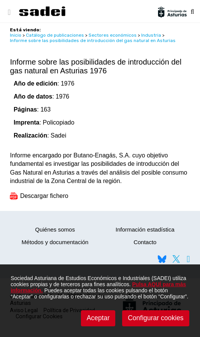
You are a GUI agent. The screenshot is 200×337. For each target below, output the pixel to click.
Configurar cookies (156, 318)
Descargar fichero (39, 196)
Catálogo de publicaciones (55, 35)
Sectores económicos (113, 35)
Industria (151, 35)
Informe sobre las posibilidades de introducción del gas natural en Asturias (93, 40)
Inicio (15, 35)
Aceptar (98, 318)
